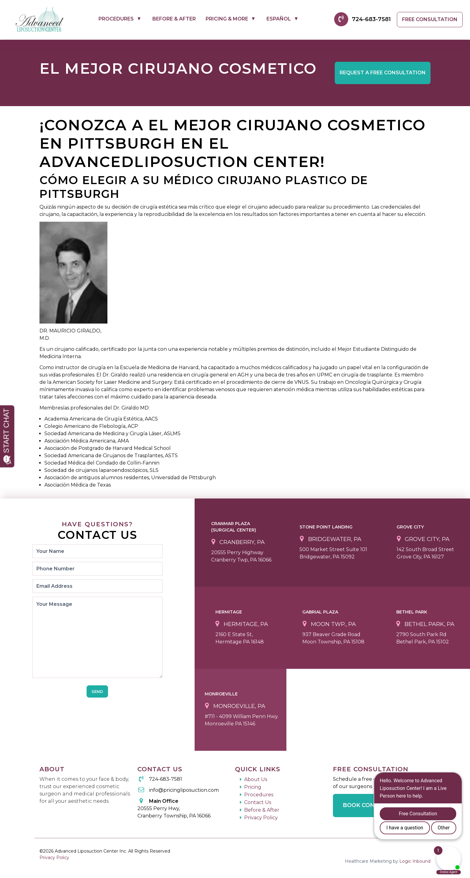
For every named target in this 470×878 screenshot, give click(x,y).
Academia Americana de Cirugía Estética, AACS (101, 419)
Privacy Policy (261, 818)
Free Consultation (429, 19)
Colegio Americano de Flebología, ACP (91, 426)
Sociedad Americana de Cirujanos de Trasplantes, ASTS (111, 455)
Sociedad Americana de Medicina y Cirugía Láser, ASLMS (112, 433)
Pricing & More (227, 19)
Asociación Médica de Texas (77, 485)
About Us (255, 779)
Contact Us (257, 802)
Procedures (116, 19)
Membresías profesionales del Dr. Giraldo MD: (94, 408)
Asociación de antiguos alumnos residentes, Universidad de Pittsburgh (130, 477)
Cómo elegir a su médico (128, 180)
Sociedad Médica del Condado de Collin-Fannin (101, 463)
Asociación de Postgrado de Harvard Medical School (107, 448)
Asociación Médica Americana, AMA (86, 441)
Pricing (252, 787)
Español (279, 19)
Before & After (174, 19)
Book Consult (366, 805)
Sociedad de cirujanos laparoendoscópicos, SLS (101, 470)
